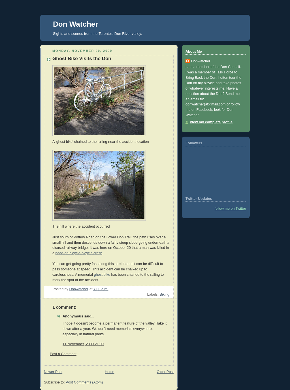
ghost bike (102, 275)
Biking (164, 294)
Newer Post (53, 372)
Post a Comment (63, 354)
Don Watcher (75, 24)
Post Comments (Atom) (84, 382)
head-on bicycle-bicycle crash (79, 253)
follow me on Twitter (230, 209)
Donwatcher (200, 61)
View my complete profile (211, 122)
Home (109, 372)
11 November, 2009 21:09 (83, 344)
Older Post (165, 372)
